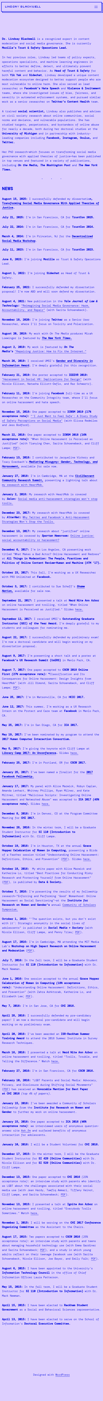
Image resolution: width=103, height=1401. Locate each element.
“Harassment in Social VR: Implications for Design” (42, 379)
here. (79, 609)
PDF (15, 448)
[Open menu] (96, 7)
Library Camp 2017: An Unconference (29, 753)
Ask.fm (26, 1130)
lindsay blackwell (23, 6)
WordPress (62, 1374)
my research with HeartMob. (22, 485)
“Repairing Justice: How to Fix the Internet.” (50, 351)
